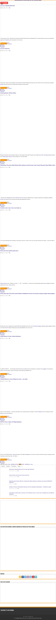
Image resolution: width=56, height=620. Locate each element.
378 (17, 464)
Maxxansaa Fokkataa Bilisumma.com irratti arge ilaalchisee (21, 469)
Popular (8, 466)
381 (21, 464)
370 (15, 464)
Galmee (2, 283)
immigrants (7, 39)
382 (23, 464)
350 (11, 464)
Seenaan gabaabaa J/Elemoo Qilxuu (8, 93)
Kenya (14, 454)
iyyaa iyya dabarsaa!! (5, 48)
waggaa (44, 368)
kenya (20, 82)
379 (18, 464)
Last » (32, 464)
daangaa (39, 326)
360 (13, 464)
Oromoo (21, 197)
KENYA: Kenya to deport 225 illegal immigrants (11, 421)
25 (18, 488)
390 (26, 464)
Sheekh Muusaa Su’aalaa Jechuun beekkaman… (11, 336)
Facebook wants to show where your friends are (10, 207)
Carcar (10, 284)
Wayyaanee (9, 197)
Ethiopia (40, 411)
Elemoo (10, 156)
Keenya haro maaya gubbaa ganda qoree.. (9, 250)
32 (18, 476)
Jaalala (47, 283)
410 (29, 464)
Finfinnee (19, 326)
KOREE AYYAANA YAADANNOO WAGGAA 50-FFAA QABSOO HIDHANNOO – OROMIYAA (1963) (30, 487)
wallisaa (50, 197)
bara (40, 155)
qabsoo (7, 156)
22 (16, 495)
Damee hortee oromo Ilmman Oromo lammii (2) (19, 475)
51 (18, 470)
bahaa (49, 155)
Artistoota (17, 197)
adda (47, 326)
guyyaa (1, 84)
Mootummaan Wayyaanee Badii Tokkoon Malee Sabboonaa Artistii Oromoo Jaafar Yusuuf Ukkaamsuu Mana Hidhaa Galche (27, 165)
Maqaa (3, 156)
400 (27, 464)
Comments (14, 466)
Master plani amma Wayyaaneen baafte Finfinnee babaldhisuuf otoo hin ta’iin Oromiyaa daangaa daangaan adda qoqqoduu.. (27, 293)
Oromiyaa (46, 155)
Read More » (3, 43)
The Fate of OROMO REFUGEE (7, 5)
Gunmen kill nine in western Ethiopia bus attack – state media (13, 379)
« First (8, 464)
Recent (3, 466)
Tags (19, 466)
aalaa (25, 368)
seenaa (5, 283)
